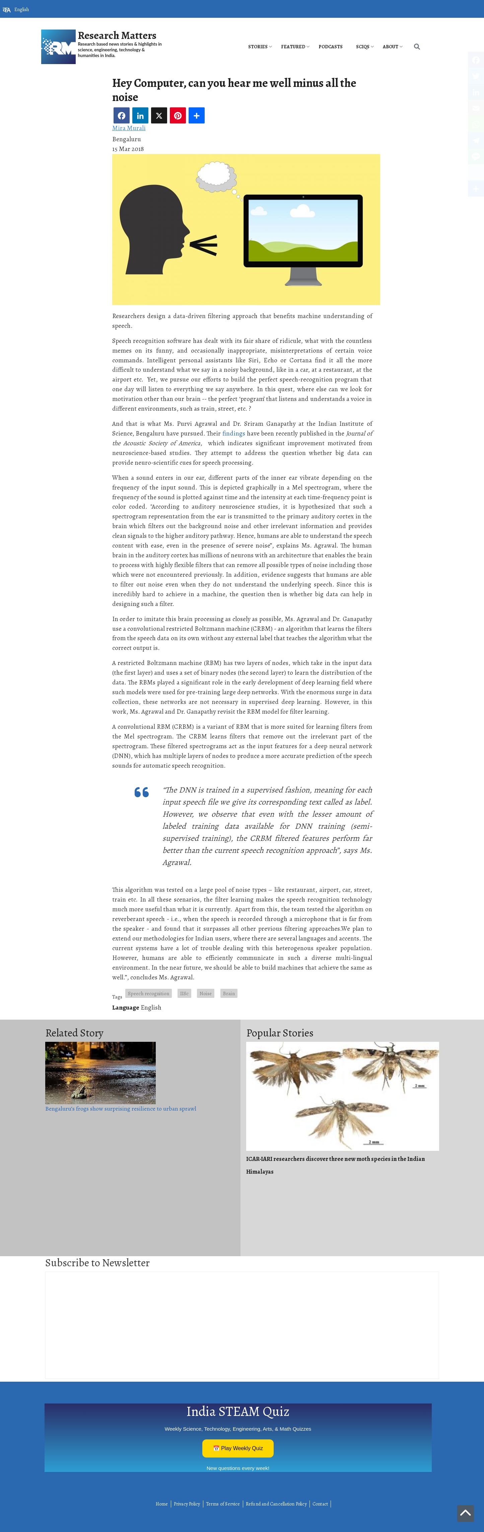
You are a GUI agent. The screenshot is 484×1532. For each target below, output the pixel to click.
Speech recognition (148, 993)
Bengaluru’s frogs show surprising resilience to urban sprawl (120, 1109)
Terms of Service (223, 1504)
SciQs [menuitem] (362, 47)
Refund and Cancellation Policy (276, 1504)
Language (125, 1007)
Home (162, 1504)
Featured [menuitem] (293, 47)
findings (233, 433)
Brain (229, 993)
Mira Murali (129, 128)
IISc (184, 993)
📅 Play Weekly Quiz (238, 1448)
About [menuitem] (390, 47)
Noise (206, 993)
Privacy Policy (187, 1504)
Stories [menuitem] (258, 47)
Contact (320, 1504)
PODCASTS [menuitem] (331, 47)
